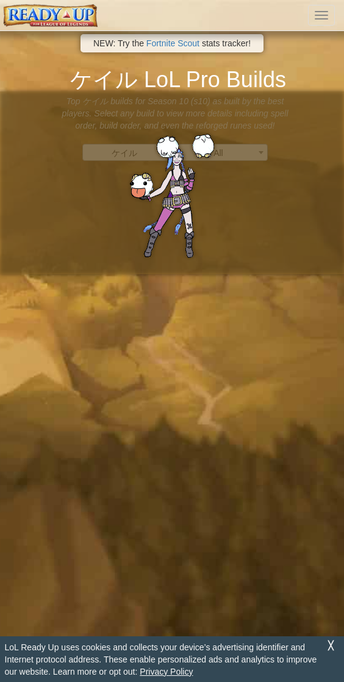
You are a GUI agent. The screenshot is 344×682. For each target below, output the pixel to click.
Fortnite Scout (172, 43)
